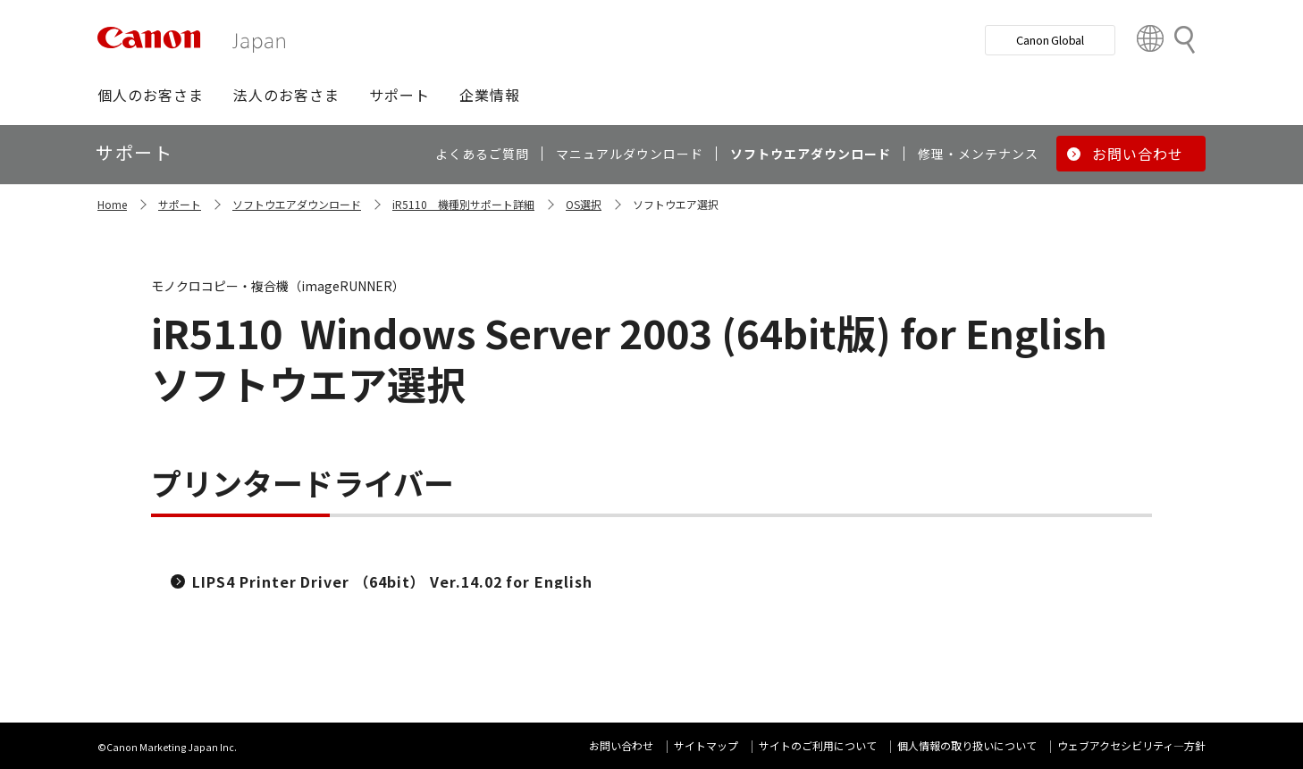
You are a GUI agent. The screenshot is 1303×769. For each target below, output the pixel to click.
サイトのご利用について (818, 745)
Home (112, 204)
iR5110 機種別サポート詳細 (463, 204)
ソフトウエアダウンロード (296, 204)
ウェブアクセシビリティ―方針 (1131, 745)
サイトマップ (706, 745)
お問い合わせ (621, 745)
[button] (150, 94)
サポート (179, 204)
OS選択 (583, 204)
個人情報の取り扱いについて (967, 745)
